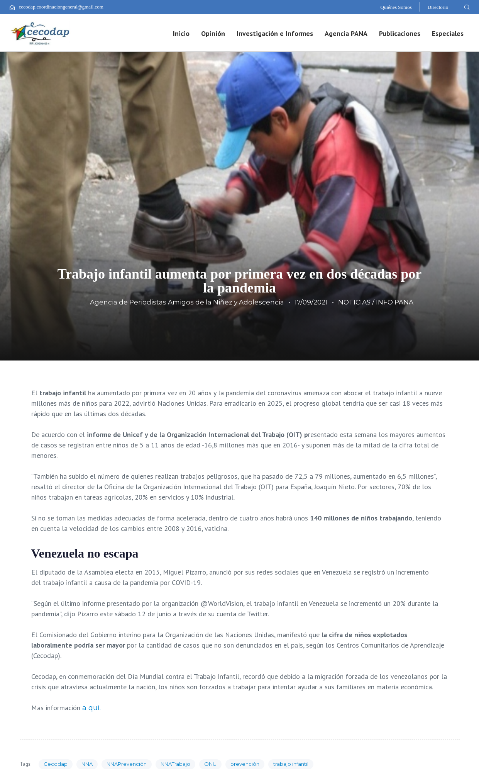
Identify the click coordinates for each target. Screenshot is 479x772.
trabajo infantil (290, 764)
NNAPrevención (127, 764)
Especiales (448, 33)
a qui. (91, 708)
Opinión (213, 33)
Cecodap (56, 764)
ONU (210, 764)
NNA (87, 764)
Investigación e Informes (275, 33)
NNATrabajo (175, 764)
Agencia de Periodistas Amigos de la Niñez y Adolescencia (187, 302)
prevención (244, 764)
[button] (466, 7)
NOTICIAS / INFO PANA (375, 302)
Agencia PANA (346, 33)
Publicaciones (399, 33)
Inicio (181, 33)
